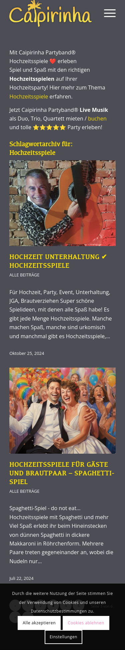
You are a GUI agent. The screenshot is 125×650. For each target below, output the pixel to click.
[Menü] (106, 13)
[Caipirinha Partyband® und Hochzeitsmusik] (51, 13)
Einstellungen (63, 637)
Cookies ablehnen (86, 623)
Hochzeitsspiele (28, 96)
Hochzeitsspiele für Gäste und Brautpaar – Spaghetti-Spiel (61, 474)
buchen (97, 118)
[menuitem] (106, 13)
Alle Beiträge (24, 275)
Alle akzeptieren (39, 623)
